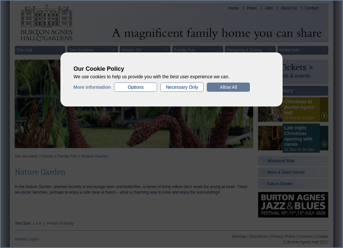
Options (135, 87)
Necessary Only (182, 87)
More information (92, 87)
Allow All (228, 87)
